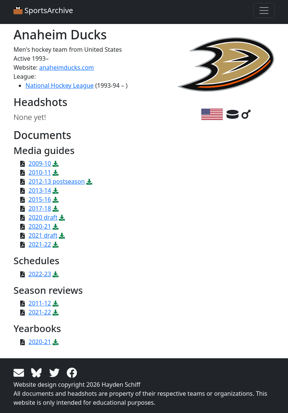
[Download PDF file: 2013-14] (55, 190)
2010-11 (39, 172)
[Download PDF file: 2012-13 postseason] (89, 181)
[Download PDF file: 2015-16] (55, 199)
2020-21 (39, 226)
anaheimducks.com (66, 67)
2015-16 (39, 199)
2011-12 (39, 303)
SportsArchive (43, 10)
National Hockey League (60, 85)
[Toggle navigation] (264, 10)
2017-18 (39, 208)
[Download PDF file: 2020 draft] (62, 217)
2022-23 (39, 274)
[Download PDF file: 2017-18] (55, 208)
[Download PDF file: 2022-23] (55, 273)
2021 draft (42, 235)
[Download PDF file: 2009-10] (55, 163)
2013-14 (39, 190)
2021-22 (39, 244)
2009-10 (39, 163)
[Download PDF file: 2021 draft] (62, 235)
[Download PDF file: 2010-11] (55, 172)
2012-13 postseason (56, 181)
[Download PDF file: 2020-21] (55, 226)
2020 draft (42, 217)
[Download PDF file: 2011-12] (55, 303)
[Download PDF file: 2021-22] (55, 244)
